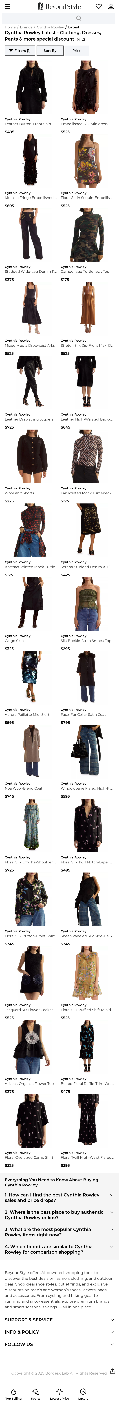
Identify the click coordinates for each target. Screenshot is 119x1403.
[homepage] (59, 6)
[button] (98, 6)
